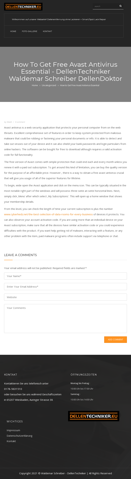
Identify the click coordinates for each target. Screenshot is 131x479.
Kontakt (47, 31)
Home (13, 31)
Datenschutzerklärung (19, 435)
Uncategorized (49, 85)
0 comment (20, 122)
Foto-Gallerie (29, 31)
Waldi (9, 122)
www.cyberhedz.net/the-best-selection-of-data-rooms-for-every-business (48, 214)
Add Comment (115, 339)
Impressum (13, 430)
